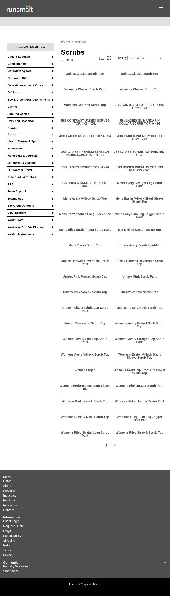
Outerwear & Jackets (22, 162)
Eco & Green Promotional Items (29, 99)
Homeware (15, 148)
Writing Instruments (21, 234)
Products (9, 500)
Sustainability (12, 536)
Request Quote (13, 526)
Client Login (11, 521)
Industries (10, 495)
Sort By (122, 58)
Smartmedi (10, 571)
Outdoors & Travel (20, 170)
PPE (10, 184)
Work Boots (15, 220)
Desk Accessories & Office (25, 85)
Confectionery (17, 63)
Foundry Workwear (16, 566)
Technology (15, 198)
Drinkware (14, 92)
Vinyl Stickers (17, 212)
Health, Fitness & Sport (23, 141)
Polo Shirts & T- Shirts (22, 177)
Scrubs (80, 41)
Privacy (8, 555)
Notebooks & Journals (23, 155)
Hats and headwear (21, 121)
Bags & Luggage (19, 56)
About (7, 486)
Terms (7, 550)
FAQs (7, 531)
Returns (8, 545)
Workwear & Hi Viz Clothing (26, 227)
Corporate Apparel (20, 71)
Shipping (9, 540)
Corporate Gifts (18, 78)
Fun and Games (18, 113)
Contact (8, 510)
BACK (69, 60)
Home (65, 41)
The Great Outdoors (21, 205)
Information (10, 505)
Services (9, 490)
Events (12, 106)
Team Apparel (17, 191)
